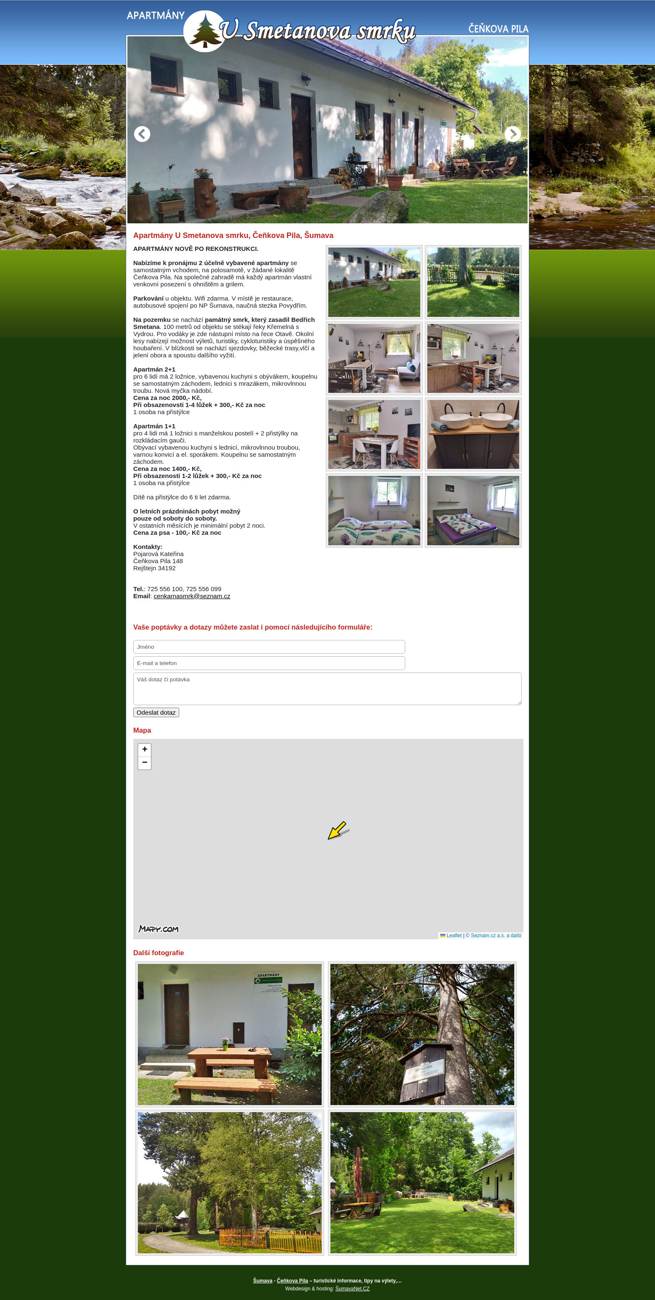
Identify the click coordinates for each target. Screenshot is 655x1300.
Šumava (262, 1281)
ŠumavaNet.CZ (352, 1289)
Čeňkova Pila (292, 1281)
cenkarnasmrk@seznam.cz (192, 595)
